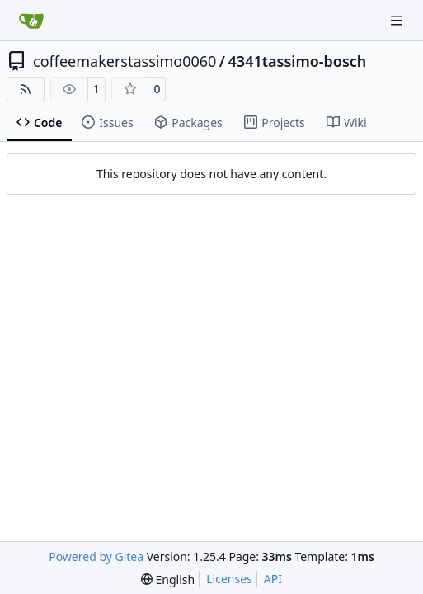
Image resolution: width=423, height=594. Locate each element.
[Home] (31, 20)
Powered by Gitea (96, 556)
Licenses (229, 579)
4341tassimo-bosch (297, 61)
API (273, 579)
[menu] (168, 579)
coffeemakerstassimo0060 (124, 61)
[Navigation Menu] (398, 20)
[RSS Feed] (26, 89)
